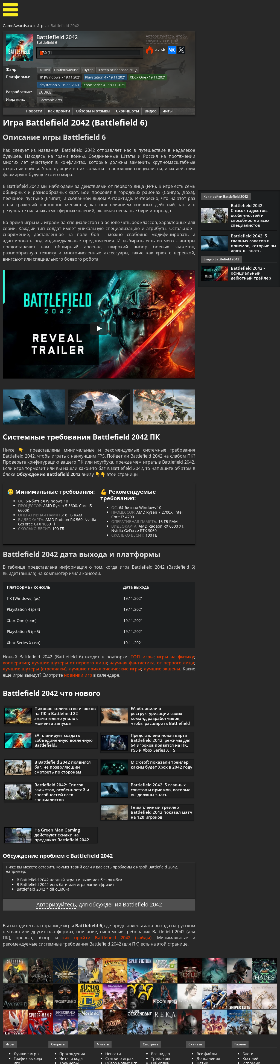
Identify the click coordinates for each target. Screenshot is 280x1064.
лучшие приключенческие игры (105, 669)
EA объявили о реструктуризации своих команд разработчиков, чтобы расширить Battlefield (160, 716)
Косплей (250, 1058)
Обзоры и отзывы (93, 111)
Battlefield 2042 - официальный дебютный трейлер (251, 273)
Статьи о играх (119, 1058)
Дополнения (208, 1058)
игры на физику (175, 657)
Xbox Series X (94, 84)
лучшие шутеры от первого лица (69, 663)
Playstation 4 (95, 77)
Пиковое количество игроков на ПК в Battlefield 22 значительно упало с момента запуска (65, 716)
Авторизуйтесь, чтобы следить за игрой (167, 38)
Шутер (88, 69)
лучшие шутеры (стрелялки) (34, 669)
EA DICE (45, 92)
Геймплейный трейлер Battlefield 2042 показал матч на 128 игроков (161, 812)
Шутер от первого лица (118, 69)
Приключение (66, 69)
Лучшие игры (26, 1053)
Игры (41, 25)
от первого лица (175, 663)
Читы (167, 111)
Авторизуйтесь (56, 904)
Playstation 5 (49, 84)
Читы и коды (71, 1058)
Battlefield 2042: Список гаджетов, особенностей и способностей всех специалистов (61, 792)
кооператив (16, 663)
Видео (151, 111)
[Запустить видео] (99, 328)
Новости (34, 111)
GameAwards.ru (17, 25)
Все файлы (207, 1053)
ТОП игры (142, 657)
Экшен (44, 69)
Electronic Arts (50, 99)
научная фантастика (131, 663)
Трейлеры (160, 1058)
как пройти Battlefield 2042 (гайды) (106, 938)
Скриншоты (127, 111)
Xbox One (138, 77)
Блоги (248, 1053)
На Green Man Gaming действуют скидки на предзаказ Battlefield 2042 (61, 834)
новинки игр (78, 675)
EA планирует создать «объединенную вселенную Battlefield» (63, 740)
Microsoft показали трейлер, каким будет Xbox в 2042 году (161, 764)
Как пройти (59, 111)
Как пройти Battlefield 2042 (225, 196)
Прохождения (72, 1053)
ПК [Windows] (50, 77)
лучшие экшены (162, 669)
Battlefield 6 (46, 42)
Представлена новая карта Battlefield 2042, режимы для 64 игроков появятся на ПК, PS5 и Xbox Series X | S (161, 742)
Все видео (160, 1053)
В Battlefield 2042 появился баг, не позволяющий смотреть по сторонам (62, 767)
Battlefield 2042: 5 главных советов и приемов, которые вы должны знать (161, 789)
